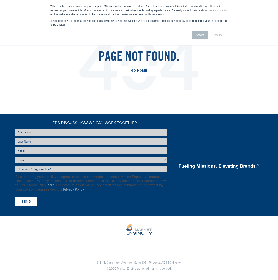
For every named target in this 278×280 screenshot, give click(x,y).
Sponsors (122, 242)
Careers (173, 242)
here (50, 185)
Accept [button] (200, 35)
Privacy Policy (73, 189)
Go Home (139, 71)
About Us (142, 242)
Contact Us (194, 242)
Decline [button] (218, 35)
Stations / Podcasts (93, 242)
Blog (158, 242)
